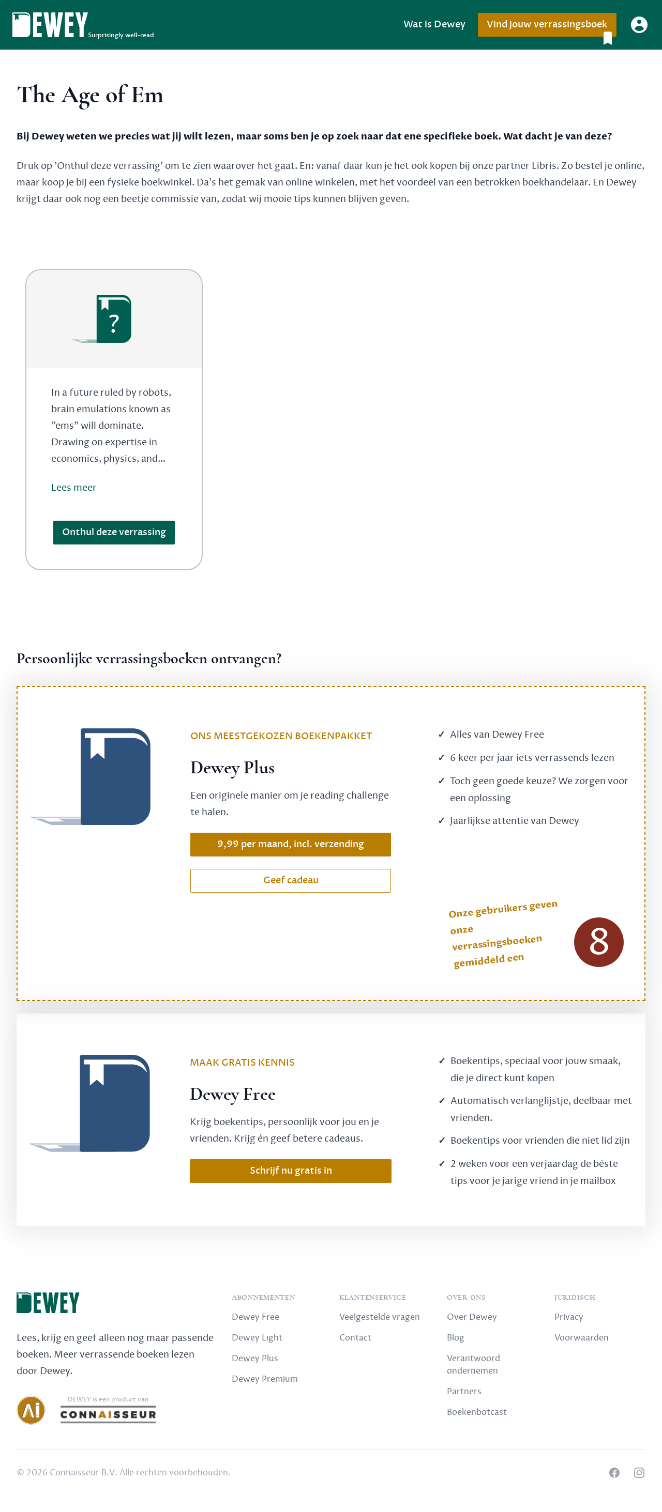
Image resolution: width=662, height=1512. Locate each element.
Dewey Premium (265, 1379)
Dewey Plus (255, 1358)
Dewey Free (255, 1317)
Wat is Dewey (434, 24)
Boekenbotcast (477, 1412)
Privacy (568, 1317)
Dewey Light (257, 1338)
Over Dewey (472, 1317)
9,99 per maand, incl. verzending (290, 844)
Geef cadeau (291, 880)
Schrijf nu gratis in (291, 1171)
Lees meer (74, 487)
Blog (455, 1338)
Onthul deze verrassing (114, 532)
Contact (355, 1338)
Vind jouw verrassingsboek (551, 28)
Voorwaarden (581, 1338)
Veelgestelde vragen (379, 1317)
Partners (464, 1391)
